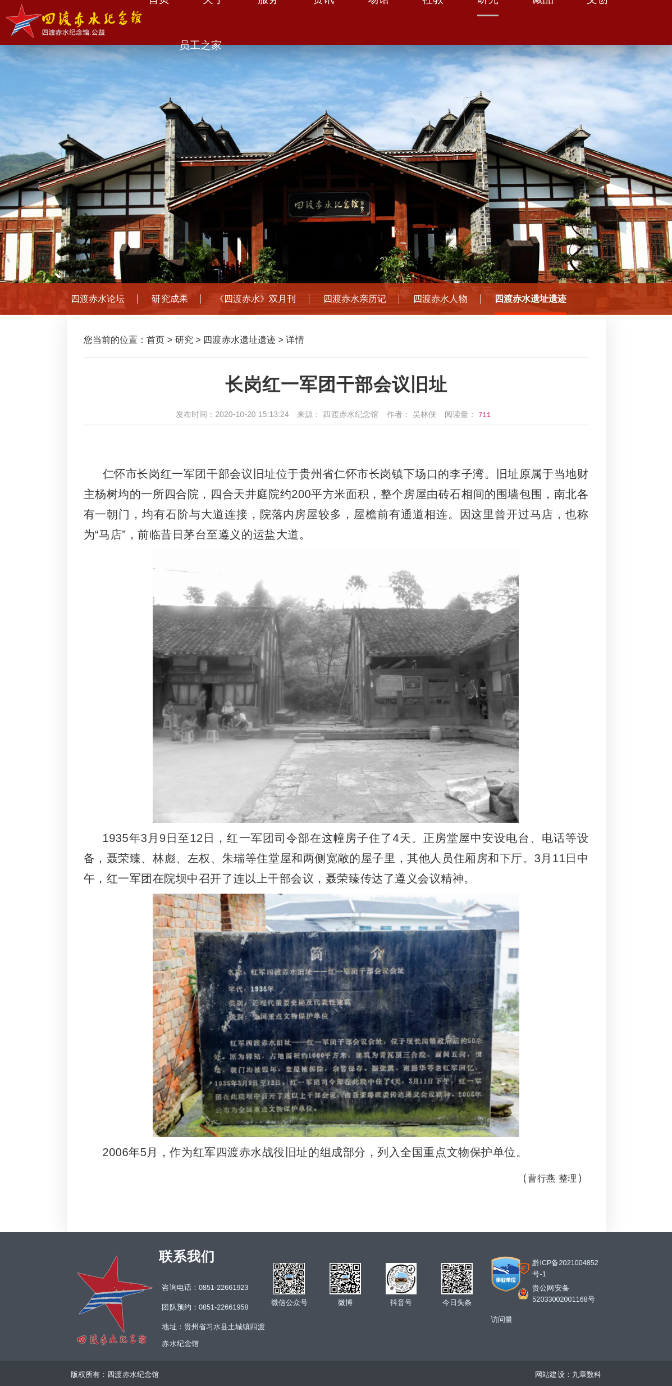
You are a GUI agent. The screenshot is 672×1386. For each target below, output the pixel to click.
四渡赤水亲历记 (355, 299)
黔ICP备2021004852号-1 (565, 1268)
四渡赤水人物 (440, 299)
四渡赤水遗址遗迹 (531, 299)
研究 (184, 340)
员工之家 (200, 45)
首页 (155, 340)
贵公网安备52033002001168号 (563, 1293)
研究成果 (170, 299)
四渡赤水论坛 (98, 299)
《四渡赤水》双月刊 (255, 299)
